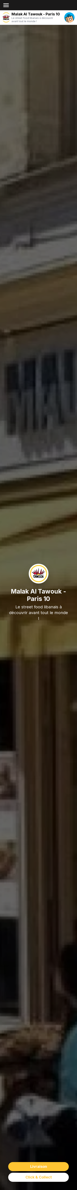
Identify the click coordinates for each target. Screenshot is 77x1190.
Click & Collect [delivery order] (38, 1177)
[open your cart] (69, 17)
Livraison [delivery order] (38, 1166)
